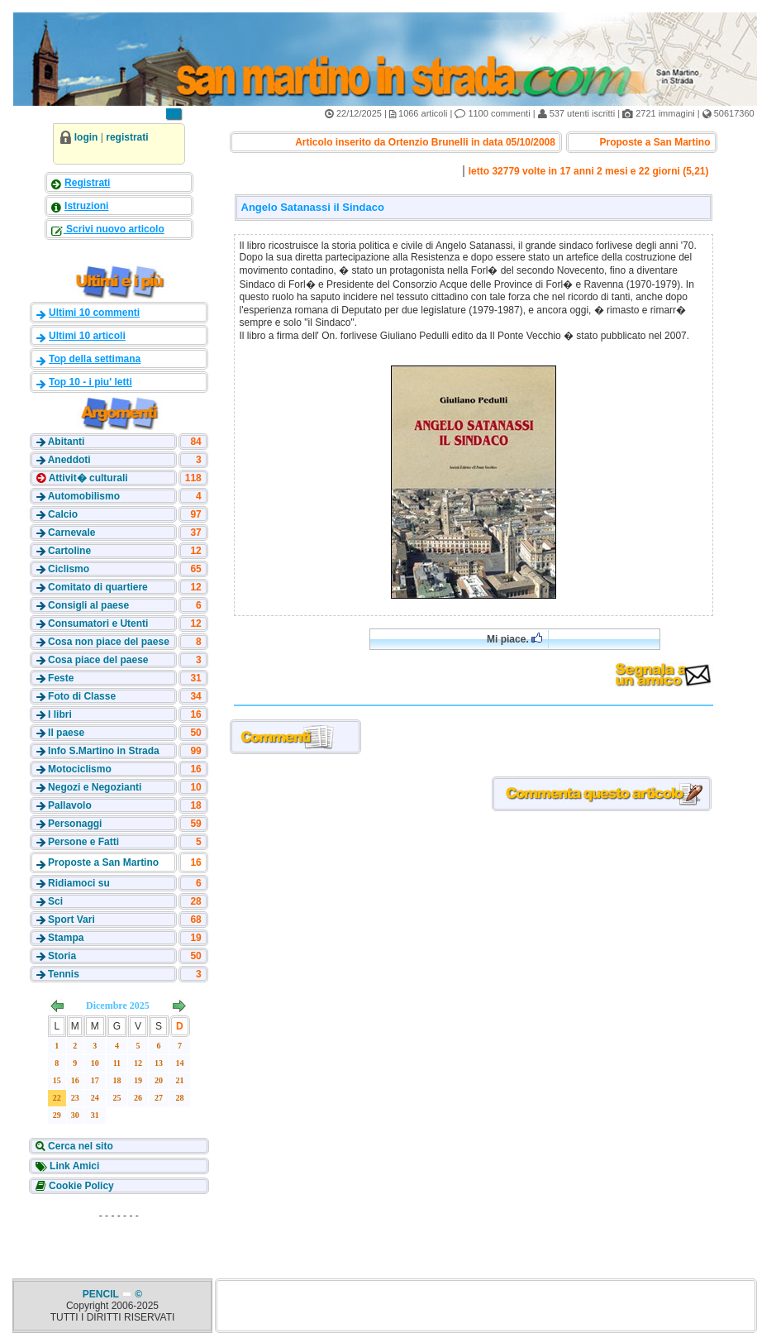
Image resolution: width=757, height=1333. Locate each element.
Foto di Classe (82, 696)
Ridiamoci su (79, 883)
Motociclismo (80, 769)
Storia (62, 956)
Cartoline (69, 551)
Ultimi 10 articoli (87, 336)
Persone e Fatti (83, 842)
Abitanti (66, 441)
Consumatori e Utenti (98, 623)
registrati (127, 137)
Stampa (65, 938)
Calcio (63, 514)
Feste (61, 678)
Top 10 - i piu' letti (90, 382)
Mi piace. (514, 639)
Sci (55, 901)
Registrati (87, 183)
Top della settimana (94, 359)
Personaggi (75, 823)
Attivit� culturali (87, 478)
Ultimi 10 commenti (94, 312)
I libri (60, 714)
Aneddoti (69, 460)
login (86, 137)
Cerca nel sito (79, 1146)
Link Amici (73, 1166)
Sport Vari (71, 919)
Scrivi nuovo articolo (114, 229)
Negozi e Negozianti (94, 787)
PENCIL (102, 1294)
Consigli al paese (88, 605)
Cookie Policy (80, 1186)
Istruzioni (86, 206)
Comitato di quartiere (98, 587)
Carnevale (71, 532)
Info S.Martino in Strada (103, 751)
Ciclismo (68, 569)
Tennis (63, 974)
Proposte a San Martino (103, 862)
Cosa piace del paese (98, 660)
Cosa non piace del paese (108, 641)
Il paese (66, 732)
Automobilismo (84, 496)
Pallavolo (70, 805)
